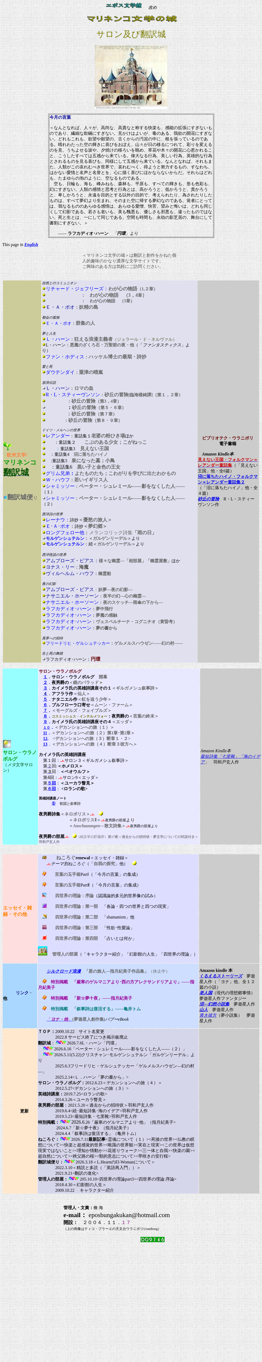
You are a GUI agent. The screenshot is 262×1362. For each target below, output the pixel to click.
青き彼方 (208, 1015)
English (31, 244)
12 (45, 738)
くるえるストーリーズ (220, 976)
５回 (51, 783)
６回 (51, 788)
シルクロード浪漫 (64, 971)
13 (45, 744)
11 (45, 733)
